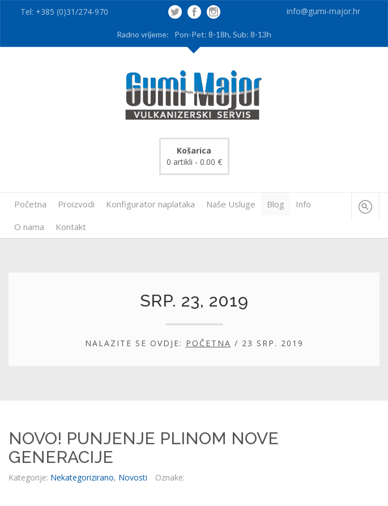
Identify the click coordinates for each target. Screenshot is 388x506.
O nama (29, 226)
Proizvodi (76, 204)
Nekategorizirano (82, 477)
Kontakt (71, 226)
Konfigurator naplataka (150, 204)
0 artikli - (194, 156)
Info (303, 204)
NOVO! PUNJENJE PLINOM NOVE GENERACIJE (143, 447)
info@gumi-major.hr (323, 11)
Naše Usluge (230, 204)
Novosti (132, 477)
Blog (275, 204)
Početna (30, 204)
